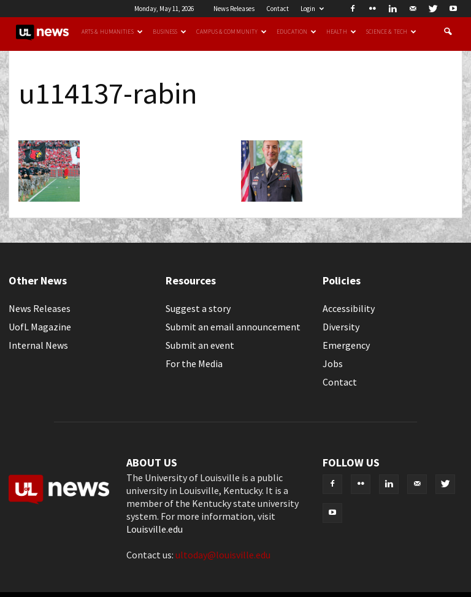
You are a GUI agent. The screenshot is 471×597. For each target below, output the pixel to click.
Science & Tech (391, 32)
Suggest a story (198, 308)
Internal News (38, 345)
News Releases (234, 8)
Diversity (341, 327)
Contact (277, 8)
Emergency (346, 345)
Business (170, 32)
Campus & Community (231, 32)
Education (296, 32)
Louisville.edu (154, 529)
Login (312, 8)
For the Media (194, 363)
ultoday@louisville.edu (222, 555)
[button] (447, 32)
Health (341, 32)
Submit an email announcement (233, 327)
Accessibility (349, 308)
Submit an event (200, 345)
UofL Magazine (40, 327)
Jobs (333, 363)
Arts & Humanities (112, 32)
